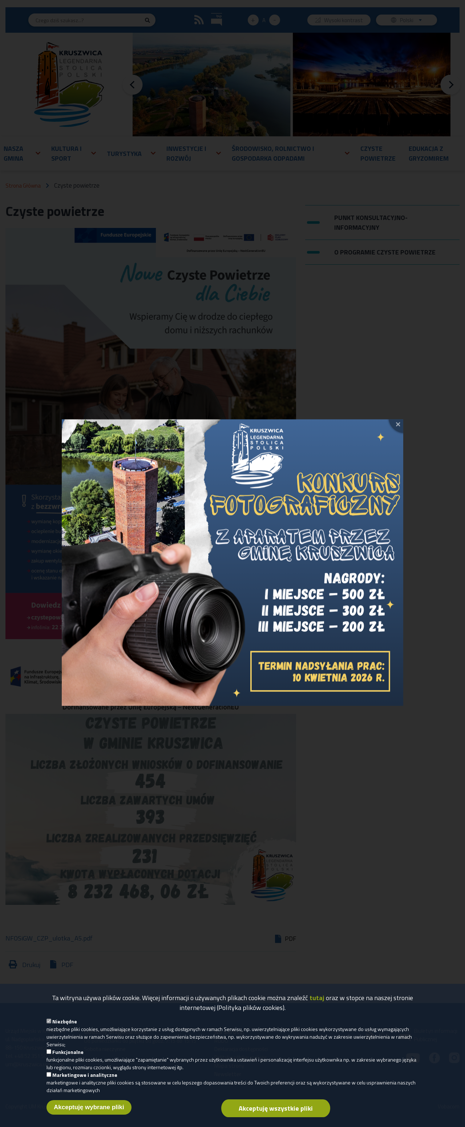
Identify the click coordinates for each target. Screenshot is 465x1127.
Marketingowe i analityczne (84, 1078)
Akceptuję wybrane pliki (89, 1110)
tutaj (317, 1001)
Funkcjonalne (68, 1055)
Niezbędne (64, 1025)
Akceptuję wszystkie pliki (276, 1112)
